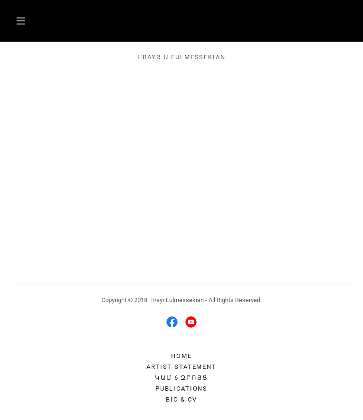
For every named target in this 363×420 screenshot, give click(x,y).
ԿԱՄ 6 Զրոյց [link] (181, 377)
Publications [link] (181, 388)
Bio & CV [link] (181, 399)
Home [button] (181, 355)
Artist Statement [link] (181, 366)
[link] (172, 322)
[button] (20, 20)
